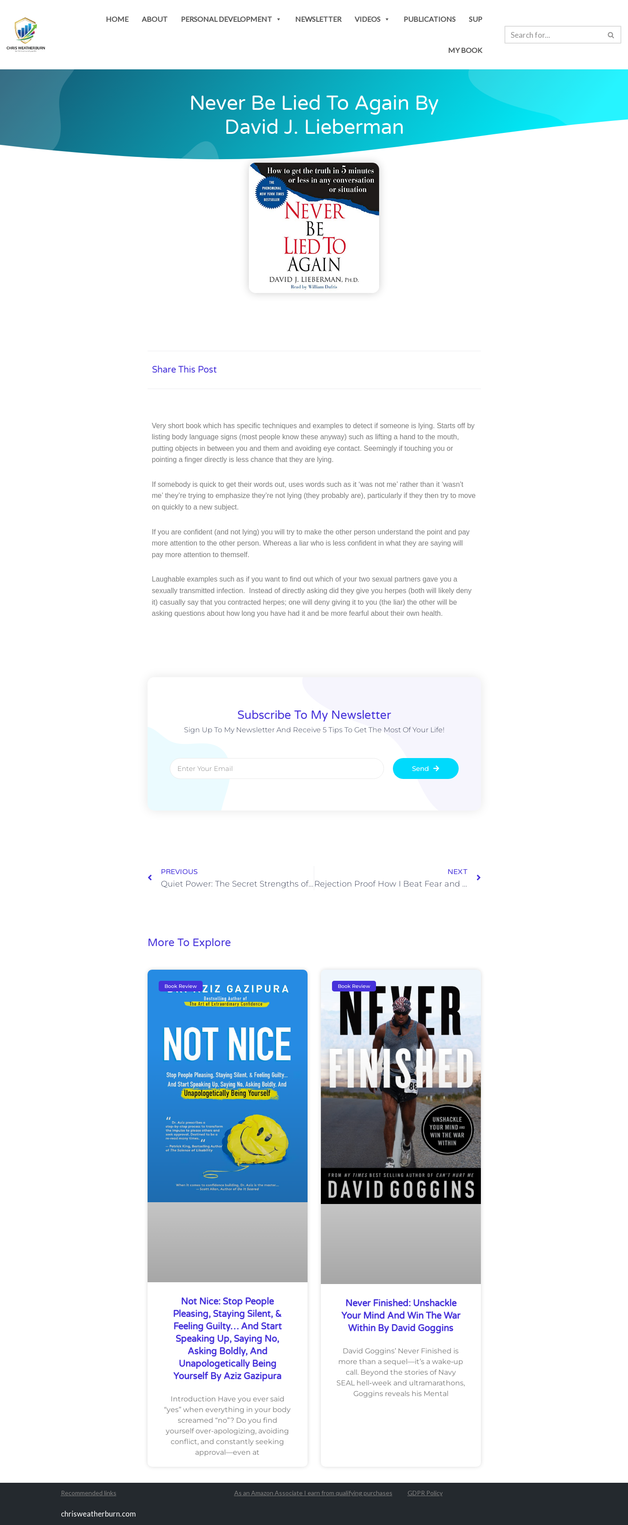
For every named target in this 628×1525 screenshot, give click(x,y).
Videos (372, 19)
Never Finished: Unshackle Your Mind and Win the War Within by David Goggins (400, 1316)
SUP (475, 19)
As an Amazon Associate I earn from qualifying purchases (313, 1493)
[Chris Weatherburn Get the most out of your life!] (26, 34)
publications (430, 19)
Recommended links (88, 1493)
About (155, 19)
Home (117, 19)
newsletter (318, 19)
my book (465, 50)
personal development (231, 19)
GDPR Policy (425, 1493)
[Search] (552, 35)
